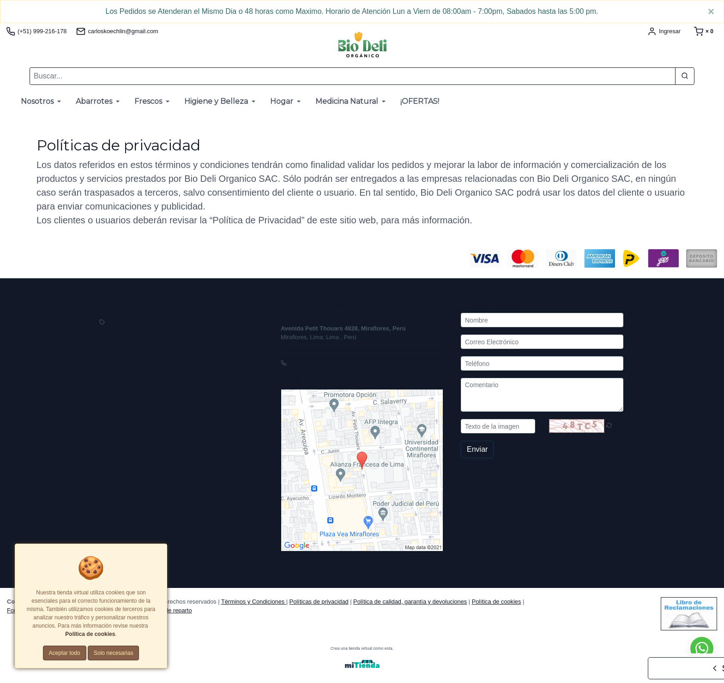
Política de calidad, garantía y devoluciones (410, 601)
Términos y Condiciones (253, 601)
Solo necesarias (113, 653)
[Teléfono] (542, 364)
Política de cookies (496, 601)
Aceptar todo (64, 653)
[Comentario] (542, 395)
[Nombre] (542, 320)
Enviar (477, 450)
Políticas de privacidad (319, 601)
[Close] (711, 11)
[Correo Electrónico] (542, 342)
